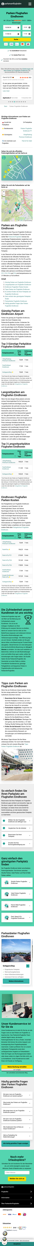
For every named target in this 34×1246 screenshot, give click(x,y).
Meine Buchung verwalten (17, 1067)
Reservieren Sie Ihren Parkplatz (12, 835)
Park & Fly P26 (7, 565)
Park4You (6, 549)
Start (5, 106)
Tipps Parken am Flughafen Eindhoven (17, 289)
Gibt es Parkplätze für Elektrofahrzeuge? (10, 1136)
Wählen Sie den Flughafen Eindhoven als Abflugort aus (14, 821)
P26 (14, 273)
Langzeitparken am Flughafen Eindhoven (18, 284)
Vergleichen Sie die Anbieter (14, 828)
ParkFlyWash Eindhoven (6, 366)
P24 (9, 273)
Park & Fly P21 (7, 77)
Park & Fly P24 (7, 560)
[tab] (8, 101)
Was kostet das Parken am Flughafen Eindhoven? (15, 1103)
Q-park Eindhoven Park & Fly (8, 576)
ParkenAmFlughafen (15, 237)
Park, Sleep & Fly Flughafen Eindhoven (14, 917)
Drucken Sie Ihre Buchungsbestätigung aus (14, 843)
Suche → (17, 39)
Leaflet (20, 220)
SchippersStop (7, 372)
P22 (6, 273)
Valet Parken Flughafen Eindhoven (15, 894)
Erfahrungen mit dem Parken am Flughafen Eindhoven (18, 69)
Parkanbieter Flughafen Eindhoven (16, 301)
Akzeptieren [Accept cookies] (17, 1244)
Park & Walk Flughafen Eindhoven (14, 906)
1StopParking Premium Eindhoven (8, 360)
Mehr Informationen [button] (24, 1240)
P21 (2, 273)
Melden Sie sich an (17, 1179)
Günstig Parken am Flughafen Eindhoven (18, 282)
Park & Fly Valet (27, 141)
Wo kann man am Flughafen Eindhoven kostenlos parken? (12, 1119)
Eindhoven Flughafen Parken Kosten (16, 287)
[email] (17, 1172)
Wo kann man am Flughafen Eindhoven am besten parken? (13, 1095)
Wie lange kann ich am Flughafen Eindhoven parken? (13, 1111)
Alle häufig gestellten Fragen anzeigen (15, 1143)
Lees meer (6, 91)
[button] (17, 205)
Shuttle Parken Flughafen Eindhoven (15, 882)
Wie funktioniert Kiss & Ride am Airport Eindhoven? (13, 1128)
